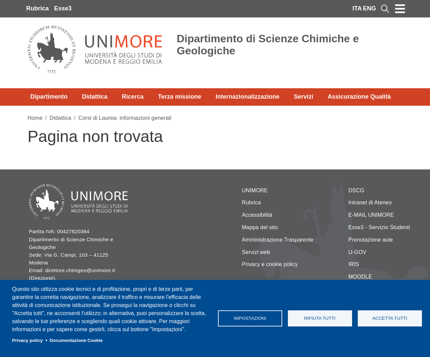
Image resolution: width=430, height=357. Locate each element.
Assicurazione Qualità (359, 96)
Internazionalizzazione (248, 96)
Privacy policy (27, 340)
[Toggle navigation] (400, 8)
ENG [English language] (369, 8)
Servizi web (256, 252)
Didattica (95, 96)
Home (35, 118)
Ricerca (132, 96)
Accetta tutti (389, 318)
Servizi (303, 96)
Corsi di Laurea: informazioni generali (124, 118)
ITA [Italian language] (357, 8)
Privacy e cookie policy (270, 264)
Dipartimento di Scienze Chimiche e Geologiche (268, 45)
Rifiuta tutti (319, 318)
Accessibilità (257, 215)
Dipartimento (49, 96)
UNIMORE (255, 190)
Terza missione (179, 96)
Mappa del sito (260, 227)
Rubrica (37, 8)
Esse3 (63, 8)
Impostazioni (250, 318)
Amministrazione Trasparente (278, 240)
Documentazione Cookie (76, 340)
